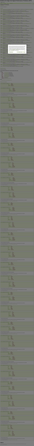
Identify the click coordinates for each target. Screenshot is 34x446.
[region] (17, 49)
